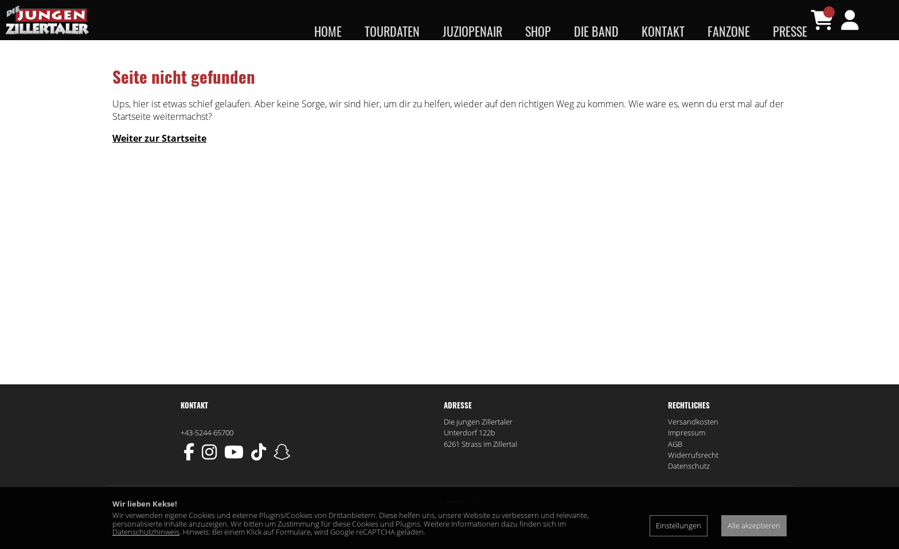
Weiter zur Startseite (159, 161)
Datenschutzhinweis (145, 532)
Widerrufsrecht (693, 478)
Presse (790, 31)
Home (328, 31)
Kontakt (663, 31)
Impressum (686, 455)
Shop (538, 31)
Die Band (596, 31)
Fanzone (729, 31)
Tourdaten (392, 31)
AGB (675, 467)
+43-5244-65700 (207, 455)
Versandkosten (693, 444)
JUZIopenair (472, 31)
